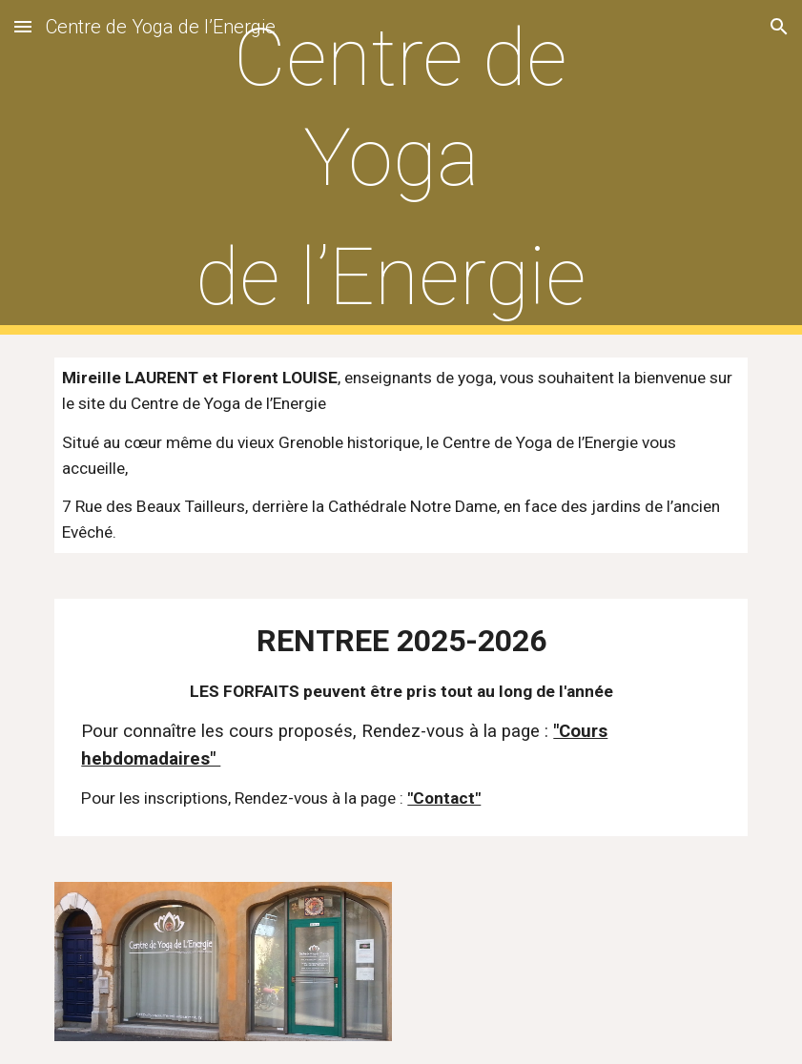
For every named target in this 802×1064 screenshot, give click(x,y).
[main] (400, 167)
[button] (23, 26)
